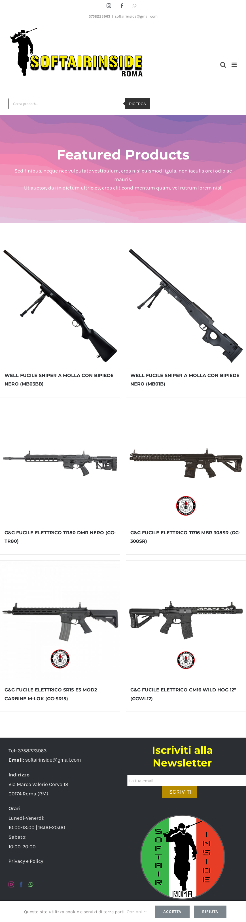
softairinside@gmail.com (136, 16)
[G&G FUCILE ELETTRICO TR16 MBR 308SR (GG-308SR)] (186, 463)
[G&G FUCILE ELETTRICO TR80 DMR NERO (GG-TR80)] (60, 463)
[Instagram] (11, 884)
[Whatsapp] (30, 884)
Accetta (172, 911)
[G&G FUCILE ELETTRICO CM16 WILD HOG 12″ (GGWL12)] (186, 620)
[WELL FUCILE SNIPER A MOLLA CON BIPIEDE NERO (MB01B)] (186, 306)
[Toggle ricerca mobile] (223, 65)
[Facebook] (21, 884)
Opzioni (137, 911)
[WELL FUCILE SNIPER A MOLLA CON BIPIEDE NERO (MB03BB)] (60, 306)
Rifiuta (210, 911)
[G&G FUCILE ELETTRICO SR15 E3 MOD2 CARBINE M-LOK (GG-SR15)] (60, 620)
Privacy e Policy (26, 861)
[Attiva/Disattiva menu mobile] (234, 65)
